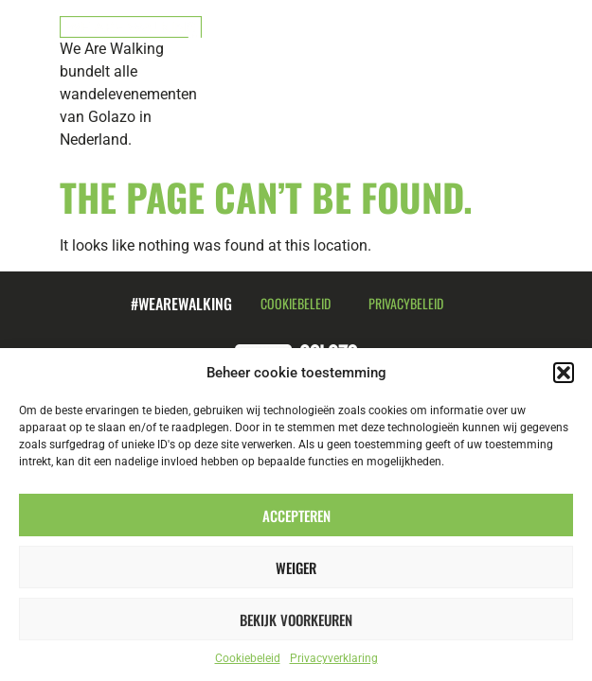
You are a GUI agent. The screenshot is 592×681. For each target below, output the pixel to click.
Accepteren (296, 515)
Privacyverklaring (334, 658)
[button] (563, 372)
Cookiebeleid (247, 658)
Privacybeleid (405, 303)
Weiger (296, 567)
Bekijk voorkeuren (296, 619)
